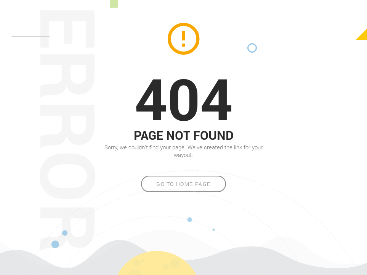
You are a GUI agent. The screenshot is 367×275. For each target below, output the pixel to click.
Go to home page (183, 184)
